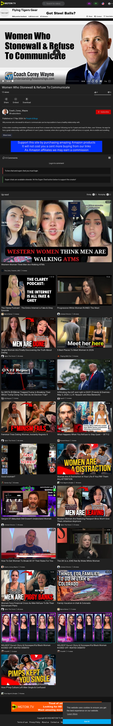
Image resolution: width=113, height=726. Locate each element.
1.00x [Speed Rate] (88, 81)
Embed (16, 100)
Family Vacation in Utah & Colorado (74, 603)
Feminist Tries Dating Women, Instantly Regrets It (24, 434)
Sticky (89, 195)
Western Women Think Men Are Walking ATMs (23, 264)
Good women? (8, 476)
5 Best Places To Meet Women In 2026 (75, 350)
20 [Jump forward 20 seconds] (96, 81)
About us (45, 722)
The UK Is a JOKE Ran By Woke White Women (78, 561)
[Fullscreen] (109, 81)
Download (28, 100)
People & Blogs (32, 119)
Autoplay (101, 195)
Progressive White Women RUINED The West (78, 308)
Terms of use (22, 722)
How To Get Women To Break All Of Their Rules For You (27, 561)
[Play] (3, 81)
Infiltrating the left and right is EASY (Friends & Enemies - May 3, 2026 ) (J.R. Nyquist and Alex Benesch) (84, 393)
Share (6, 100)
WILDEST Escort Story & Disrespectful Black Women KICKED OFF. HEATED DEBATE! (25, 646)
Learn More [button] (72, 714)
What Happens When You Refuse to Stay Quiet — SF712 (83, 434)
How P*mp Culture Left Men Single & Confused (23, 687)
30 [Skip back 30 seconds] (92, 81)
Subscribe (103, 112)
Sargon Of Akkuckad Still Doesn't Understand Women (26, 518)
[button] (103, 3)
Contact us (55, 722)
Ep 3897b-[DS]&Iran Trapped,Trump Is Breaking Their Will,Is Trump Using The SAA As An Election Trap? (25, 393)
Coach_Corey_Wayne (18, 110)
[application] (56, 52)
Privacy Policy (34, 722)
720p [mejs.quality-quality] (105, 81)
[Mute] (101, 81)
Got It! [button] (87, 721)
